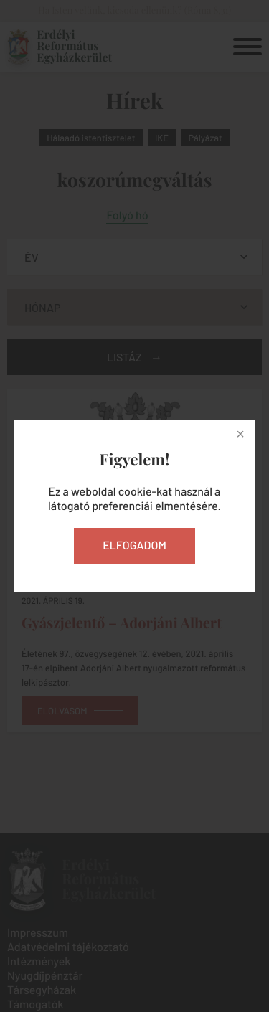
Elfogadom (134, 545)
